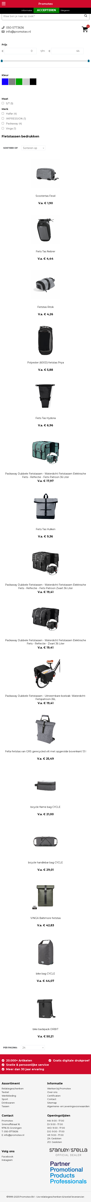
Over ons (52, 1092)
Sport (5, 1099)
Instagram (7, 1160)
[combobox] (45, 16)
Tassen (5, 1106)
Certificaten (53, 1095)
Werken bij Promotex (59, 1088)
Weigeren (65, 10)
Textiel (5, 1092)
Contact (51, 1099)
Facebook (7, 1156)
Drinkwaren (8, 1102)
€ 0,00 (85, 24)
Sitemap (52, 1102)
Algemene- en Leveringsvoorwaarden (68, 1106)
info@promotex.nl (18, 31)
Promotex (46, 3)
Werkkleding (9, 1095)
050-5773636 (15, 27)
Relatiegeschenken (13, 1088)
